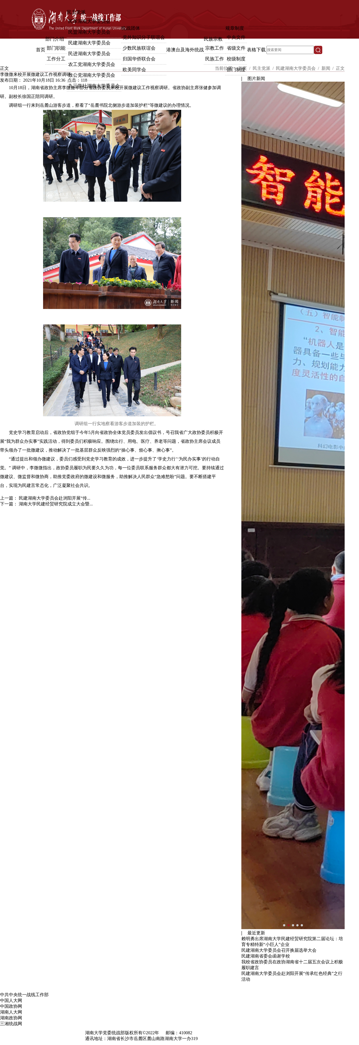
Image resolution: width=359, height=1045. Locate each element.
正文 (340, 68)
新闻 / (328, 68)
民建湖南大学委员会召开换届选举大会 (278, 950)
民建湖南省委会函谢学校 (265, 956)
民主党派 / (264, 68)
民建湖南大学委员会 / (298, 68)
